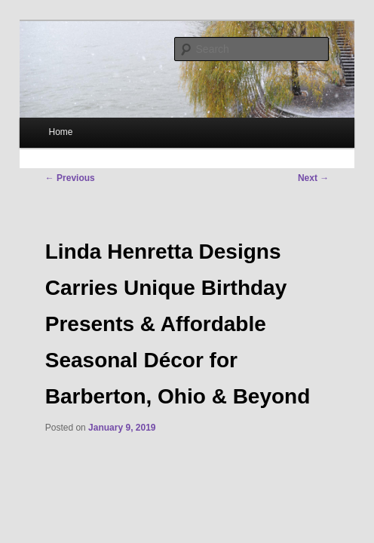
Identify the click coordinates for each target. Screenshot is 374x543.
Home (61, 132)
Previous (70, 178)
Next (313, 178)
